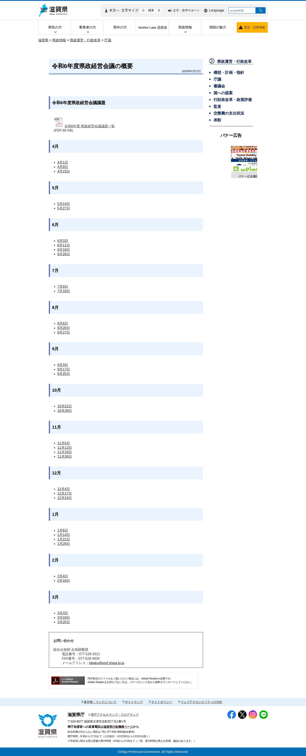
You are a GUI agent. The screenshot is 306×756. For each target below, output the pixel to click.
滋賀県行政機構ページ (118, 726)
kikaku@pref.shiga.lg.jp (106, 663)
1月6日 (62, 530)
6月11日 (63, 245)
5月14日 (63, 204)
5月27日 (63, 208)
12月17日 (64, 493)
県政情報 (59, 40)
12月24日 (64, 498)
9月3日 (62, 365)
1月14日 (63, 535)
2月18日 (63, 580)
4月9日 (62, 167)
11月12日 (64, 447)
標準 (151, 10)
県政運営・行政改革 (85, 40)
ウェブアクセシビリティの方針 (201, 702)
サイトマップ (134, 702)
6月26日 (63, 254)
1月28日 (63, 544)
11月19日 (64, 452)
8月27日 (63, 332)
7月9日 (62, 286)
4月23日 (63, 171)
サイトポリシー (161, 702)
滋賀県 (43, 40)
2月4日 (62, 576)
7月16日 (63, 291)
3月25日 (63, 622)
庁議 (107, 40)
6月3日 (62, 241)
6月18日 (63, 249)
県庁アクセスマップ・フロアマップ (115, 714)
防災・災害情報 (254, 27)
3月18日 (63, 617)
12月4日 (63, 489)
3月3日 (62, 613)
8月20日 (63, 328)
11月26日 (64, 456)
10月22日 (64, 406)
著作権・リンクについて (100, 702)
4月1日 (62, 162)
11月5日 (63, 443)
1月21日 (63, 539)
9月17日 (63, 369)
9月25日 (63, 374)
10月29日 (64, 410)
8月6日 (62, 323)
